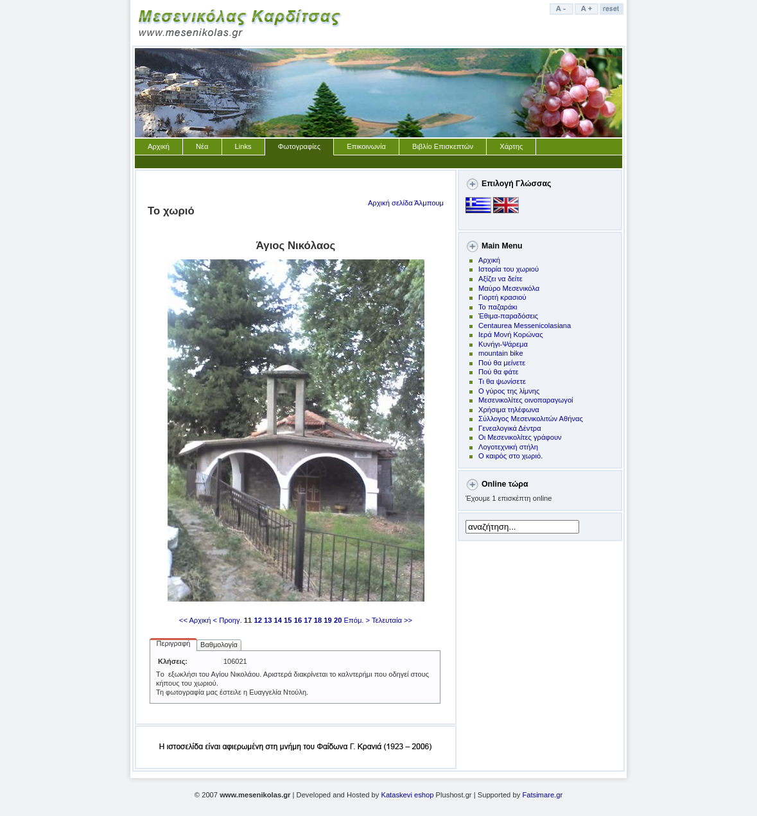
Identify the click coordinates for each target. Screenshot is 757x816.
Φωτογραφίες (299, 146)
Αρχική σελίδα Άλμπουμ (406, 203)
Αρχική (159, 146)
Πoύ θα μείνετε (501, 363)
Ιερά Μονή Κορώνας (510, 334)
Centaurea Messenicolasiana (524, 325)
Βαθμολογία (219, 644)
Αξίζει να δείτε (500, 278)
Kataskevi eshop (407, 795)
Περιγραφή (174, 643)
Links (243, 146)
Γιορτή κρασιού (502, 297)
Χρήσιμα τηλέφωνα (508, 409)
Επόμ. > (357, 620)
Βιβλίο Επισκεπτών (442, 146)
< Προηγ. (227, 620)
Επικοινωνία (366, 146)
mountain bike (500, 353)
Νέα (202, 146)
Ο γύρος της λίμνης (508, 391)
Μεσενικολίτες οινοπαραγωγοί (525, 400)
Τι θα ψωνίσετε (502, 381)
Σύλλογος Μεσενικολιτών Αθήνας (530, 418)
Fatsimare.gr (542, 795)
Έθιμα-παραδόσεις (508, 316)
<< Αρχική (195, 620)
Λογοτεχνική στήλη (508, 447)
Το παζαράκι (498, 307)
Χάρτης (511, 146)
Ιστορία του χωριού (508, 269)
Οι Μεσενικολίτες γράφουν (520, 437)
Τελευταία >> (392, 620)
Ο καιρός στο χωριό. (510, 456)
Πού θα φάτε (498, 372)
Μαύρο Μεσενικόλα (508, 288)
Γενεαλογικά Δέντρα (509, 428)
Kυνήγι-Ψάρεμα (503, 344)
